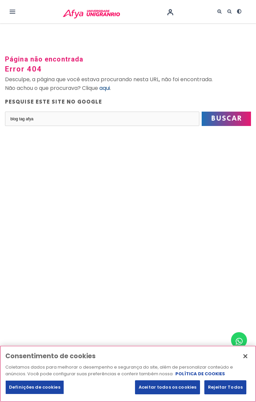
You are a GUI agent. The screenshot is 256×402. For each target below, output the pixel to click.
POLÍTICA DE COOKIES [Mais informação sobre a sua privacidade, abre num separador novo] (200, 378)
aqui (104, 88)
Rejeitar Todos (225, 391)
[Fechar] (245, 360)
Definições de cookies (34, 391)
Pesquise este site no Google (53, 102)
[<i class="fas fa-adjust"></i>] (239, 12)
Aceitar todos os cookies (167, 391)
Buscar (226, 118)
